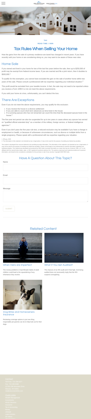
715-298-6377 (17, 382)
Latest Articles (10, 414)
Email (5, 175)
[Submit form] (9, 209)
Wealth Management (12, 398)
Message (6, 188)
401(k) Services (10, 402)
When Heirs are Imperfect (17, 265)
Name (5, 162)
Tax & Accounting (11, 407)
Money (7, 409)
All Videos (8, 417)
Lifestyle (8, 412)
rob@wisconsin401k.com (14, 391)
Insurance (8, 405)
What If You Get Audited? (58, 265)
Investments (9, 400)
